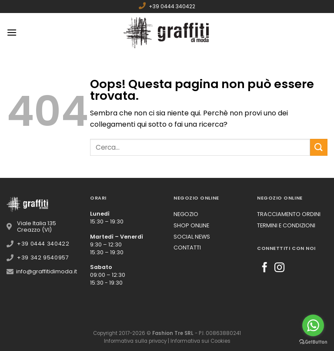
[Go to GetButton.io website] (313, 342)
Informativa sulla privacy (135, 341)
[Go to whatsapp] (313, 325)
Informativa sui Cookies (200, 341)
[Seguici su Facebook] (265, 268)
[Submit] (318, 147)
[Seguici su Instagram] (279, 268)
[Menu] (12, 32)
